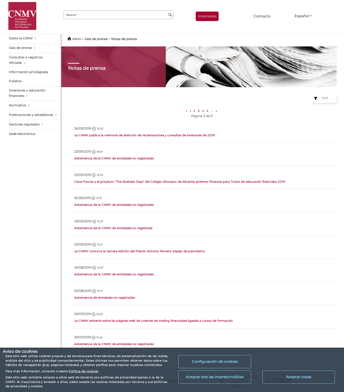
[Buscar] (170, 14)
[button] (32, 38)
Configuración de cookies (215, 361)
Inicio (76, 39)
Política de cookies (83, 371)
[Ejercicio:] (315, 98)
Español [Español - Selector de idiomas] (302, 16)
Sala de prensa (96, 39)
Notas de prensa (124, 39)
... (212, 111)
